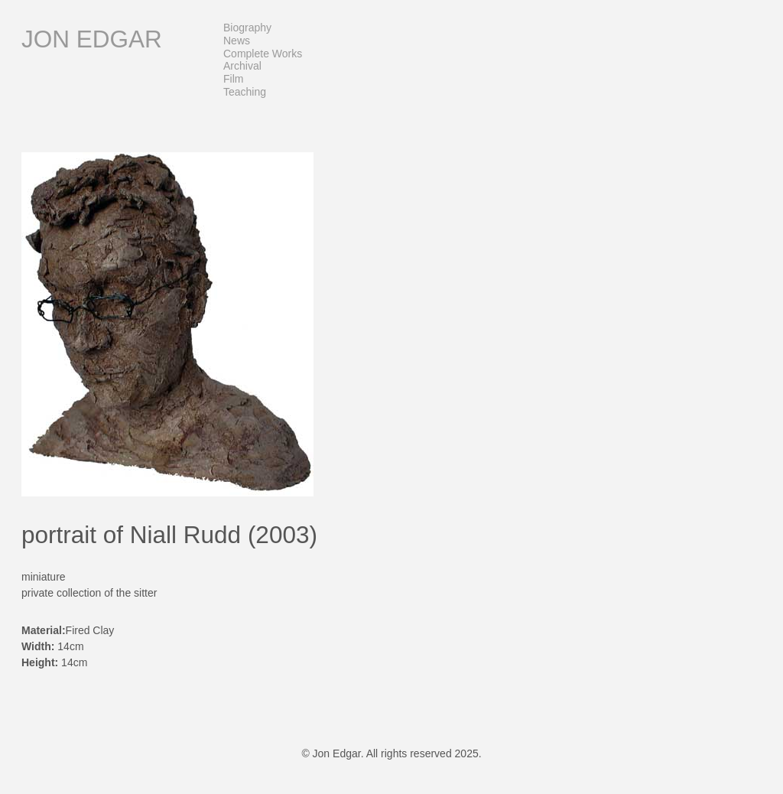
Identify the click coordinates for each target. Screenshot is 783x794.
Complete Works (262, 53)
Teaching (244, 92)
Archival (242, 66)
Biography (247, 27)
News (236, 40)
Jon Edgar (91, 39)
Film (233, 79)
